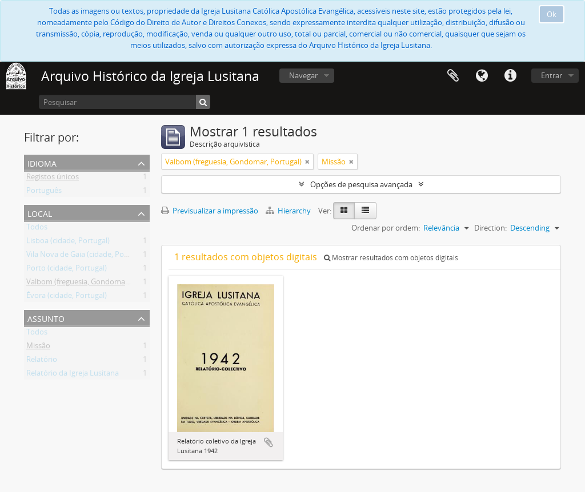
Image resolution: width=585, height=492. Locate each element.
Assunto (46, 317)
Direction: (490, 228)
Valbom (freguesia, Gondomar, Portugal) (94, 284)
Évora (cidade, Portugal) (66, 297)
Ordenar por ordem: (385, 228)
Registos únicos (52, 179)
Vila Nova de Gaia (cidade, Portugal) (86, 256)
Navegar (303, 75)
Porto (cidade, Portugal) (66, 270)
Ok (551, 14)
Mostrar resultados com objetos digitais (391, 258)
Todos (36, 229)
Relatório (41, 361)
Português (44, 192)
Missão (38, 347)
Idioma (481, 76)
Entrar (551, 75)
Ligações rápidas (510, 76)
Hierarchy (289, 210)
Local (39, 212)
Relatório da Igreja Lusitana (72, 375)
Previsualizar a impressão (209, 210)
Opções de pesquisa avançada (361, 184)
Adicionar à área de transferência (268, 442)
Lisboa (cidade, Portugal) (68, 242)
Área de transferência (453, 76)
